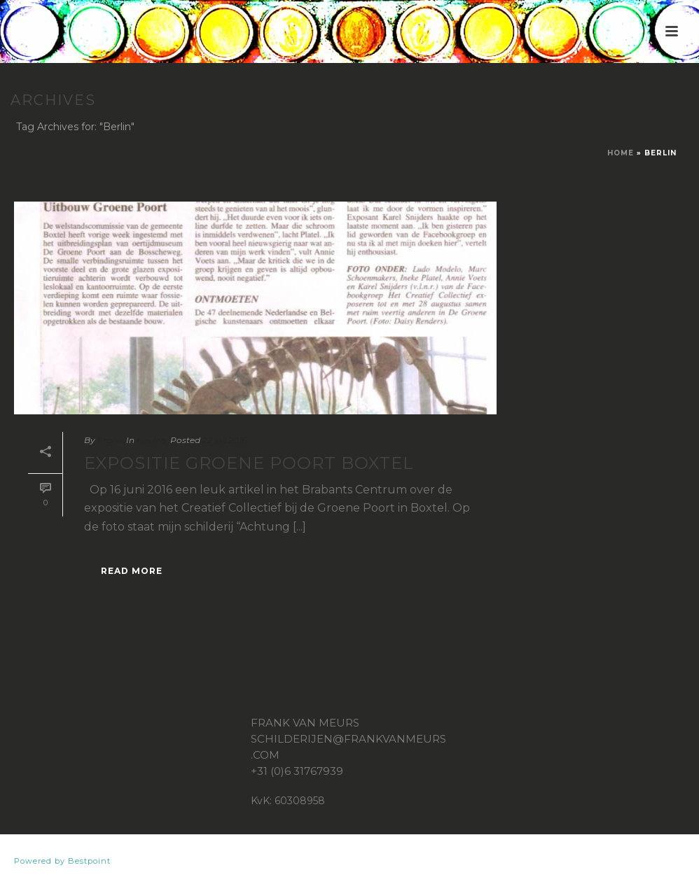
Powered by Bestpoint (62, 861)
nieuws (152, 440)
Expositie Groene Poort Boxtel (249, 463)
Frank (110, 440)
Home (620, 152)
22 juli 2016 (224, 440)
